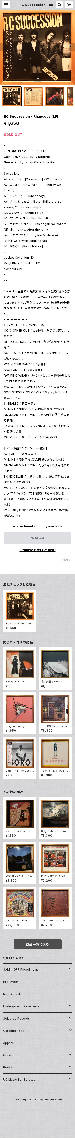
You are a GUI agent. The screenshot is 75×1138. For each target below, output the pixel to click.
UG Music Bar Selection (20, 1079)
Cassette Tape (14, 1030)
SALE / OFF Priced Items (20, 969)
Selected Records (16, 1018)
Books (7, 1067)
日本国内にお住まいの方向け (38, 550)
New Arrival (11, 994)
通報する (66, 560)
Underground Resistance (21, 1006)
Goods (8, 1055)
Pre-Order (10, 982)
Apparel (9, 1043)
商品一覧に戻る (37, 944)
